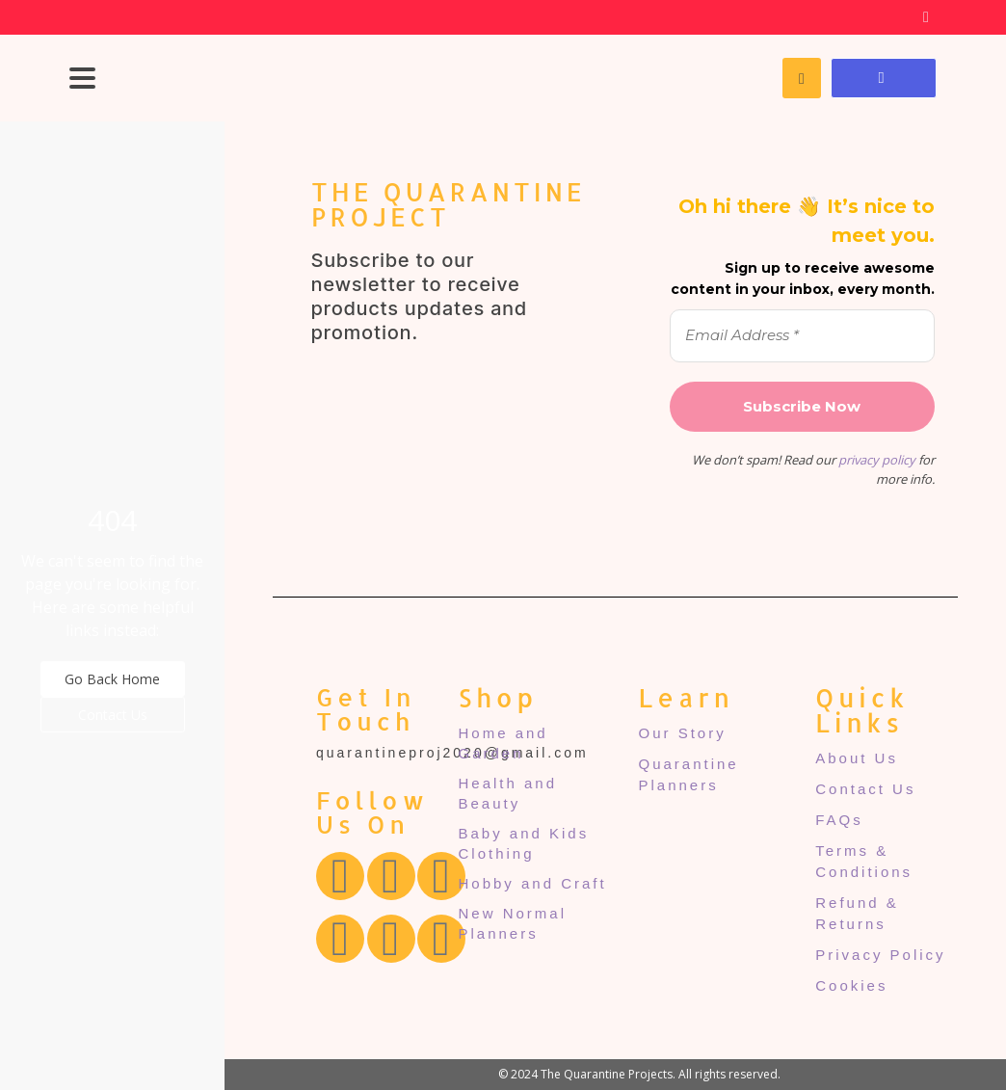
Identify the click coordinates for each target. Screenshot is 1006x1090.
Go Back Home (112, 679)
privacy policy (876, 459)
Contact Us (112, 714)
